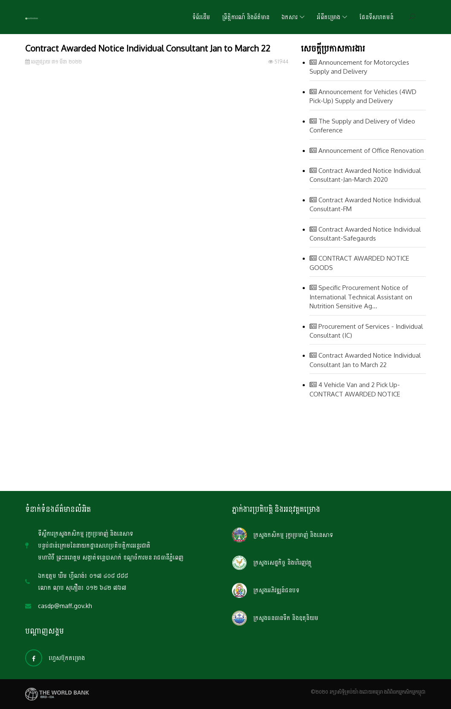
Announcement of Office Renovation (366, 150)
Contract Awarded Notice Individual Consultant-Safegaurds (365, 233)
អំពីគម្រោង (328, 16)
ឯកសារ (289, 16)
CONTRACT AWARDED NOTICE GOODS (359, 262)
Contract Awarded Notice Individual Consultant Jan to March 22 (365, 359)
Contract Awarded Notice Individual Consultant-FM (365, 204)
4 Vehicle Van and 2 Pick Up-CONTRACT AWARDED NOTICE (354, 389)
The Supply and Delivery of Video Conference (362, 125)
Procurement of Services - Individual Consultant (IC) (366, 330)
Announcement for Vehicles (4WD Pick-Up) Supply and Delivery (362, 96)
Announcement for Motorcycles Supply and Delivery (359, 66)
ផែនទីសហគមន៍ (376, 16)
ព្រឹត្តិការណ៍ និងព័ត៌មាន (245, 16)
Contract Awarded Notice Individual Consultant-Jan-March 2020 (365, 175)
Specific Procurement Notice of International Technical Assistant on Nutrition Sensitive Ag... (360, 297)
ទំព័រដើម (201, 16)
